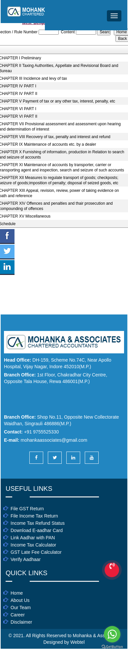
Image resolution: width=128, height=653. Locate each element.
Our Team (21, 607)
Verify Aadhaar (26, 559)
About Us (20, 600)
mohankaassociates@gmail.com (54, 440)
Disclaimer (21, 622)
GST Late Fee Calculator (36, 552)
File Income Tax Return (34, 516)
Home (17, 593)
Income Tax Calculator (33, 545)
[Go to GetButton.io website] (112, 646)
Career (18, 614)
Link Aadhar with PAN (33, 537)
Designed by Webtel (63, 642)
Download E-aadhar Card (37, 530)
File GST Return (27, 508)
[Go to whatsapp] (112, 634)
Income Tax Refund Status (38, 523)
